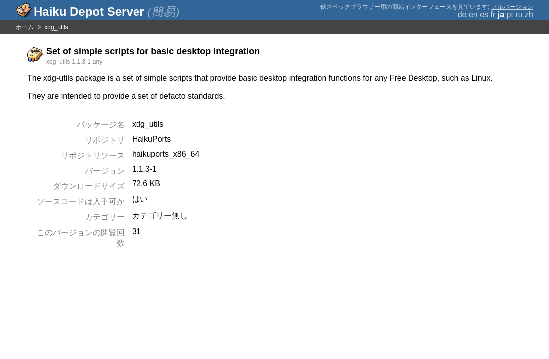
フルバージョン (512, 6)
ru (518, 14)
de (462, 14)
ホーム (25, 27)
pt (510, 14)
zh (529, 14)
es (484, 14)
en (473, 14)
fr (493, 14)
